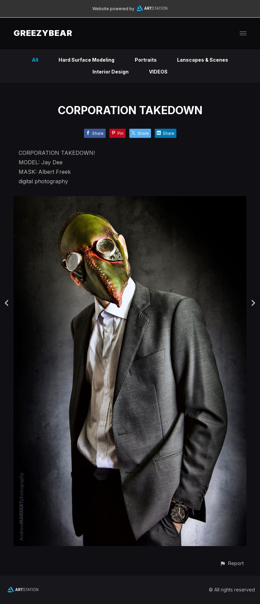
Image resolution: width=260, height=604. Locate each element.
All (35, 60)
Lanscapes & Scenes (202, 60)
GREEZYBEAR (43, 33)
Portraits (146, 60)
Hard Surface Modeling (86, 60)
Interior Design (110, 72)
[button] (231, 563)
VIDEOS (158, 72)
